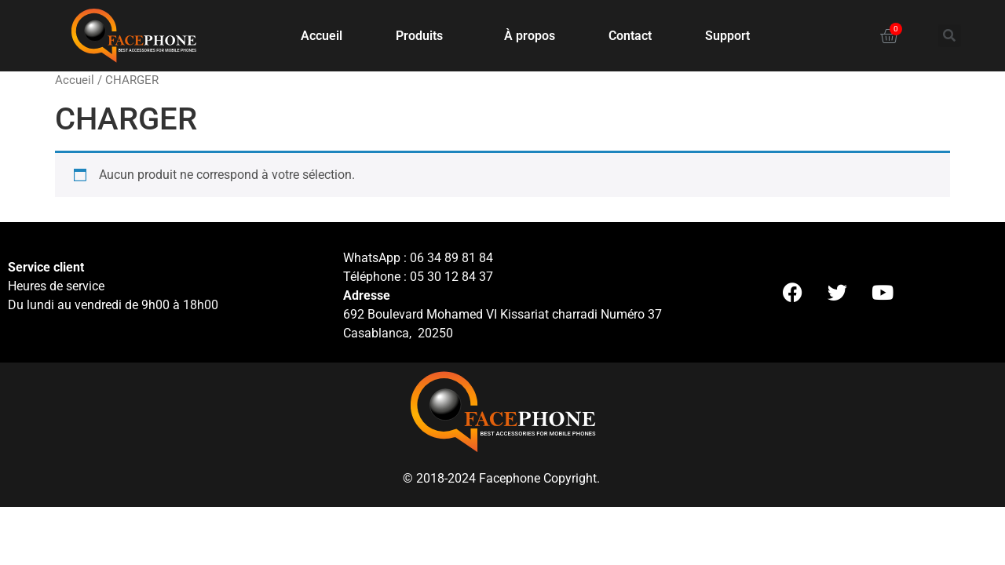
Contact (630, 35)
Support (727, 35)
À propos (529, 35)
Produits (423, 36)
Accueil (321, 35)
